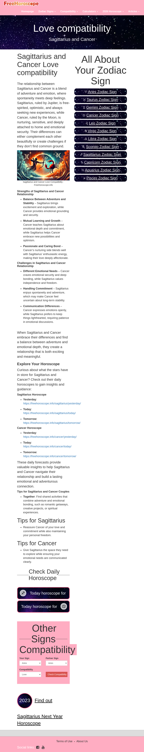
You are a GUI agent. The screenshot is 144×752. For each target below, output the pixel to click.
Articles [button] (133, 11)
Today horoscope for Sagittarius (43, 594)
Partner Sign (52, 658)
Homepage (27, 11)
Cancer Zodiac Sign (102, 115)
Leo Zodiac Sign (102, 123)
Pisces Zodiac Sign (102, 178)
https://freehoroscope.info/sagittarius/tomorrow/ (51, 422)
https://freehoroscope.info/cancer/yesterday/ (50, 436)
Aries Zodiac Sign (102, 92)
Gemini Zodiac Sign (102, 107)
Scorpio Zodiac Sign (102, 147)
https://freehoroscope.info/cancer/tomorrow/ (49, 456)
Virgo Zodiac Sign (102, 131)
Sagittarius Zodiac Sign (102, 154)
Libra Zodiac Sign (102, 139)
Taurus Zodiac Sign (102, 99)
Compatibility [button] (69, 11)
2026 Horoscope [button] (113, 11)
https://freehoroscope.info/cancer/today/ (47, 446)
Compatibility (26, 669)
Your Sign (24, 658)
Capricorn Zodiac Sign (102, 162)
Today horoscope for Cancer (44, 608)
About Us (82, 741)
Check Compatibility (57, 674)
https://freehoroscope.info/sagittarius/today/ (49, 413)
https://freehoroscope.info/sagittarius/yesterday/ (52, 403)
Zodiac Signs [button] (47, 11)
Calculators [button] (90, 11)
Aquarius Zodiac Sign (102, 170)
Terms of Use (64, 741)
